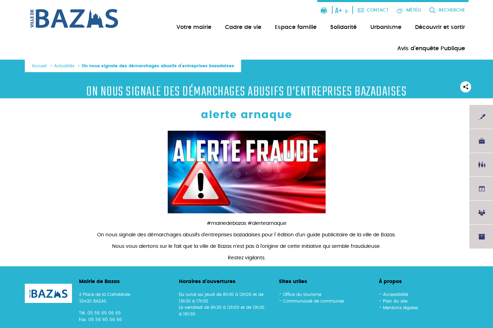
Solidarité (343, 27)
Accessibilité (395, 294)
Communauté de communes (313, 301)
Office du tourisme (302, 294)
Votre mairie (193, 27)
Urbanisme (385, 27)
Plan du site (395, 301)
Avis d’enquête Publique (431, 48)
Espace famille (296, 27)
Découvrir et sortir (440, 27)
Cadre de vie (243, 27)
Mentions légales (400, 308)
